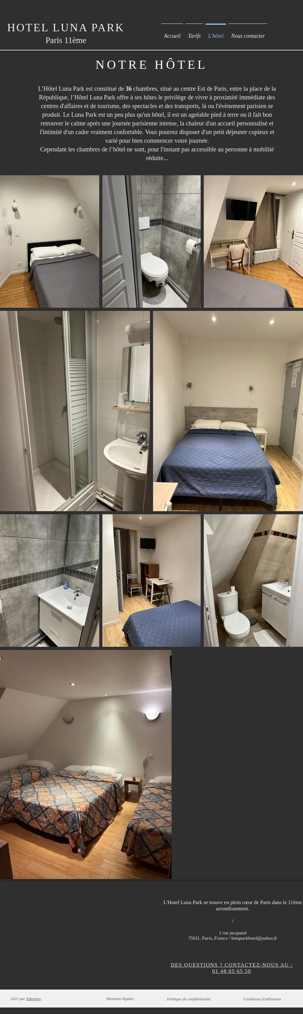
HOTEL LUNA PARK (65, 27)
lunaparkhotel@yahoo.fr (254, 938)
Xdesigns (33, 998)
